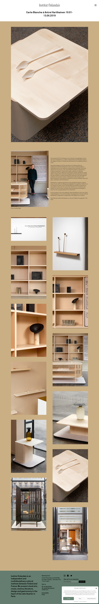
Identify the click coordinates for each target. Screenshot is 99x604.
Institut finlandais (49, 5)
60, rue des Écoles (47, 586)
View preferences (91, 598)
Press (43, 594)
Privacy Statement (82, 601)
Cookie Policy (76, 601)
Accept (68, 598)
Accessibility (45, 593)
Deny (80, 598)
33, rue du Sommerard (48, 588)
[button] (96, 588)
